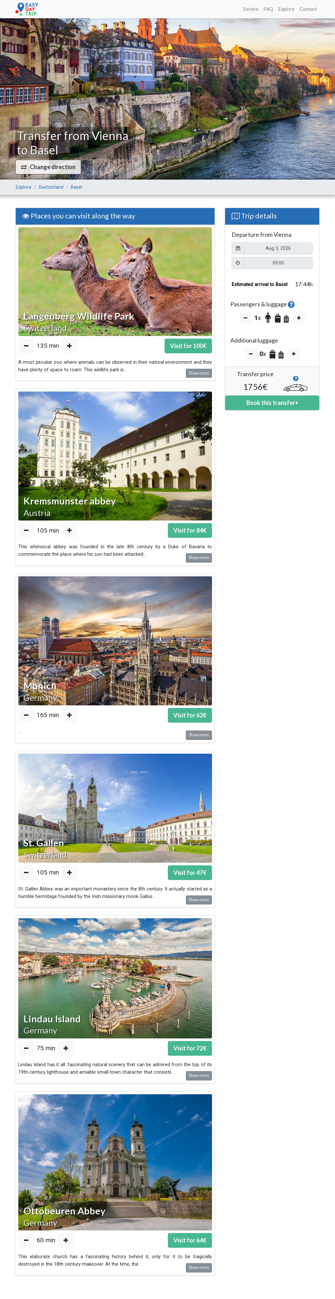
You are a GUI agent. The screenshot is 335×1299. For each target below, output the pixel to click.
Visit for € (188, 345)
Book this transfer (272, 402)
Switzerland (51, 187)
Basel (76, 187)
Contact (308, 9)
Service (250, 9)
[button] (48, 167)
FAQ (268, 9)
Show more (199, 373)
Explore (286, 9)
